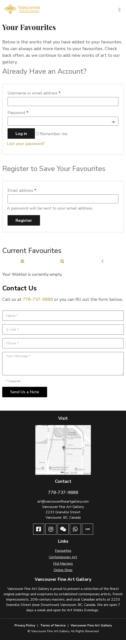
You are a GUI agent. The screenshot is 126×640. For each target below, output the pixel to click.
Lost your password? (26, 143)
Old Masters (63, 563)
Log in (21, 133)
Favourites (63, 550)
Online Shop (63, 570)
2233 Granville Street (63, 512)
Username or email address (34, 93)
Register (24, 220)
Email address (22, 190)
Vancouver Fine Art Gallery (91, 625)
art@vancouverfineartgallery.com (63, 501)
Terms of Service (53, 625)
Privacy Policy (24, 625)
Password (18, 112)
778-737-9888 (38, 299)
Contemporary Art (63, 557)
